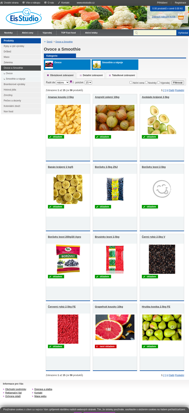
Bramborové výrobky (14, 84)
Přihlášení (162, 2)
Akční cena (138, 83)
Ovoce (9, 73)
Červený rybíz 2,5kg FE (62, 306)
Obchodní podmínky (15, 389)
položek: (79, 82)
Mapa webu (40, 396)
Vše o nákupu (33, 2)
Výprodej (47, 33)
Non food (8, 111)
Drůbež (7, 51)
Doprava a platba (43, 389)
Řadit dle (50, 82)
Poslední (179, 90)
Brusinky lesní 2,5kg (107, 236)
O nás (51, 2)
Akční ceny (27, 33)
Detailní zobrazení (93, 75)
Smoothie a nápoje (15, 78)
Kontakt (65, 2)
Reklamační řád (13, 392)
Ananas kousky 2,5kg (61, 97)
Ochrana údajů (13, 396)
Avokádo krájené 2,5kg (155, 97)
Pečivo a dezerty (12, 100)
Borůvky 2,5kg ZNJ (106, 166)
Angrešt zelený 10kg (107, 97)
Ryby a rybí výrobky (14, 46)
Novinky (8, 33)
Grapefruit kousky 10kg (109, 306)
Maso (6, 57)
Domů (49, 41)
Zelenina (8, 62)
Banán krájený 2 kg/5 (60, 166)
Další (171, 90)
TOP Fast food (68, 33)
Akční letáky (91, 33)
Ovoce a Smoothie (13, 68)
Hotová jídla (10, 89)
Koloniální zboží (12, 106)
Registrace (180, 2)
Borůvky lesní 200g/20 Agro (64, 236)
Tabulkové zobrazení (123, 75)
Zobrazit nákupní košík (164, 16)
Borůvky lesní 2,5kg (154, 166)
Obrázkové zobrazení (61, 75)
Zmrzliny (8, 95)
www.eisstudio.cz (85, 2)
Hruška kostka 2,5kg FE (156, 306)
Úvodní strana (11, 2)
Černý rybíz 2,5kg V (153, 236)
